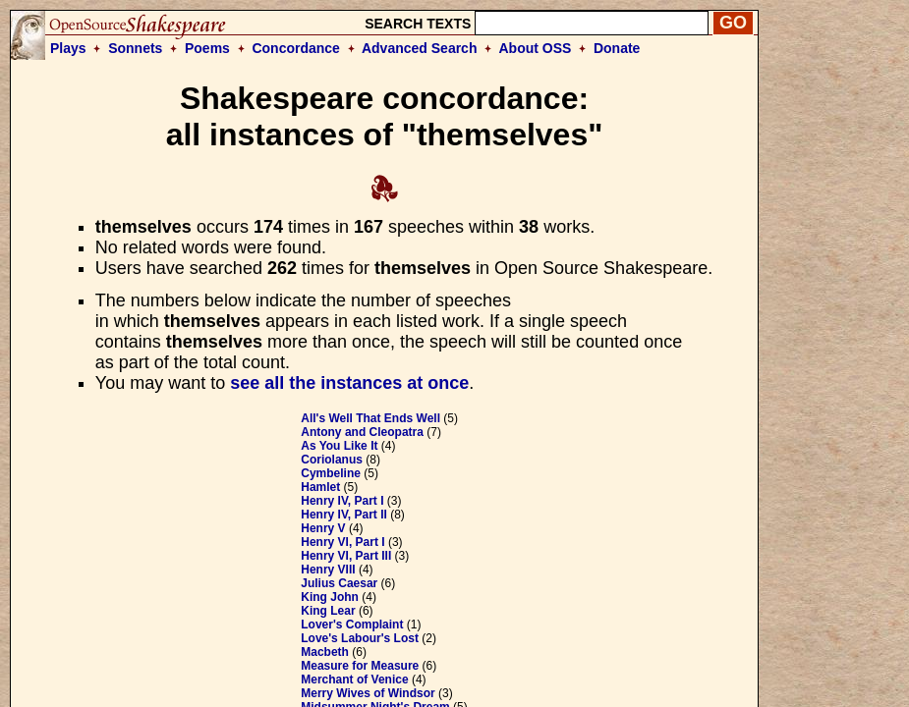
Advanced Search (420, 48)
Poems (207, 48)
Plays (68, 48)
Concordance (295, 48)
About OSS (535, 48)
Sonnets (135, 48)
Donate (617, 48)
